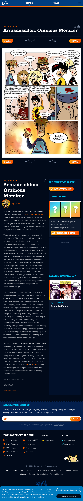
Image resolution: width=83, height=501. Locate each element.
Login (75, 478)
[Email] (36, 426)
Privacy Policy (60, 432)
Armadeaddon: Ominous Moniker (20, 197)
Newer (75, 46)
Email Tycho (67, 452)
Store (62, 478)
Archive (54, 478)
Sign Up (23, 482)
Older (7, 46)
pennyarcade (29, 452)
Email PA (8, 463)
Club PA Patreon (10, 459)
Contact (32, 482)
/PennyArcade (10, 448)
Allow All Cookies (68, 496)
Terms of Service (56, 482)
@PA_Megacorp (10, 452)
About (68, 478)
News (22, 478)
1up (26, 370)
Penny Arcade (29, 455)
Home (8, 478)
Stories (46, 478)
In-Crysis (35, 370)
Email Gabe (47, 448)
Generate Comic (63, 236)
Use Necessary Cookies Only (68, 490)
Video (29, 478)
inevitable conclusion (34, 220)
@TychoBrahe (68, 448)
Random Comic (61, 192)
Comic (15, 478)
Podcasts (37, 478)
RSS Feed (28, 459)
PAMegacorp (9, 455)
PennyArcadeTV (30, 448)
